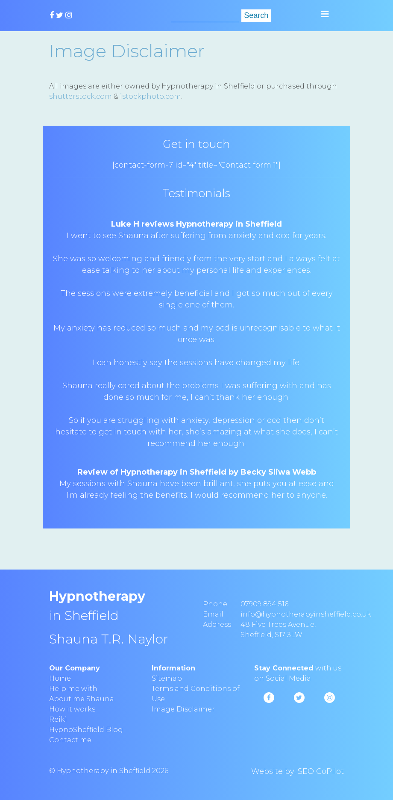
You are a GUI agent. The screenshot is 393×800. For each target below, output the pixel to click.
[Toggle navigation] (325, 14)
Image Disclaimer (183, 709)
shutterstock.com (80, 96)
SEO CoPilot (321, 771)
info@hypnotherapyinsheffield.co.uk (305, 614)
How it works (72, 709)
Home (60, 678)
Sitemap (167, 678)
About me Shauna (81, 699)
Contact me (70, 740)
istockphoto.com (150, 96)
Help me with (73, 689)
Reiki (58, 719)
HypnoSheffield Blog (86, 730)
